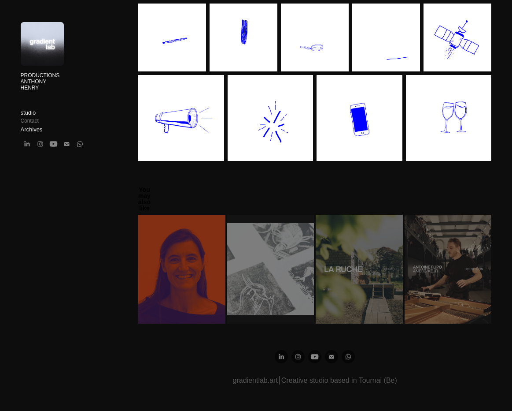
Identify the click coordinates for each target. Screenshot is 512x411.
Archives (32, 129)
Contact (30, 121)
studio (28, 112)
